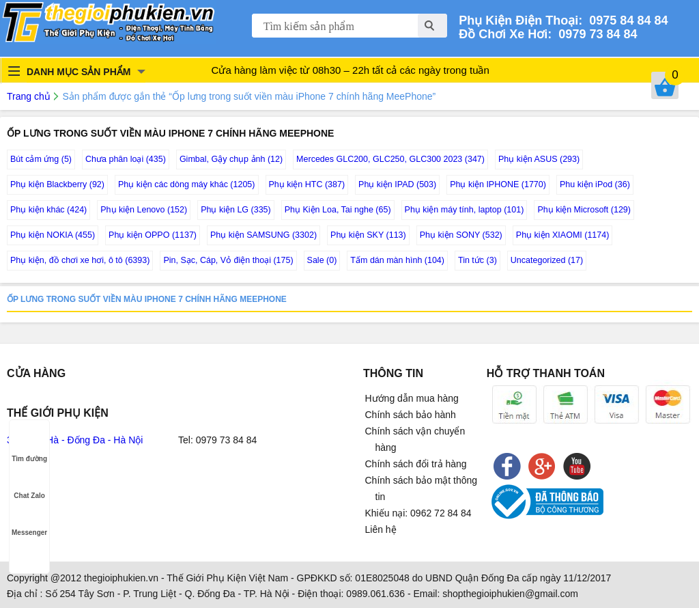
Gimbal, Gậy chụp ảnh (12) (231, 159)
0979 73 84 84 (594, 34)
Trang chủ (29, 96)
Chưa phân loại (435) (125, 159)
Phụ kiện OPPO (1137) (153, 235)
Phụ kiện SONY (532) (461, 235)
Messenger (29, 519)
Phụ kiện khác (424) (48, 210)
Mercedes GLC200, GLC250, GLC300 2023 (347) (390, 159)
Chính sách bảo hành (410, 414)
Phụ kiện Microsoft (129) (584, 210)
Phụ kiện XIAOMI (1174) (563, 235)
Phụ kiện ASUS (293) (539, 159)
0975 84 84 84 (625, 20)
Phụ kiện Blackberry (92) (57, 184)
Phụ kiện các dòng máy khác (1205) (186, 184)
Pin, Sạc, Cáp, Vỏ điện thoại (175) (228, 260)
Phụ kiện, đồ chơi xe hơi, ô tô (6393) (79, 260)
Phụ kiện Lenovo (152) (143, 210)
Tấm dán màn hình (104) (397, 260)
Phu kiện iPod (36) (595, 184)
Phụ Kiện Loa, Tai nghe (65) (338, 210)
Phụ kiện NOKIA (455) (52, 235)
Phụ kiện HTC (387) (307, 184)
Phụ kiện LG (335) (236, 210)
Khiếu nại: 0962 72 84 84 (418, 513)
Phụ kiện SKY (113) (368, 235)
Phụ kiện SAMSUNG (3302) (263, 235)
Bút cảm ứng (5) (41, 159)
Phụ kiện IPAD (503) (397, 184)
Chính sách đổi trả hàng (416, 463)
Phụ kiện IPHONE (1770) (498, 184)
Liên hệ (381, 529)
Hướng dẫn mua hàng (412, 398)
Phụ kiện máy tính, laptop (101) (464, 210)
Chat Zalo (29, 482)
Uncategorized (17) (547, 260)
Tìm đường (29, 445)
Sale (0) (322, 260)
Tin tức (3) (477, 260)
